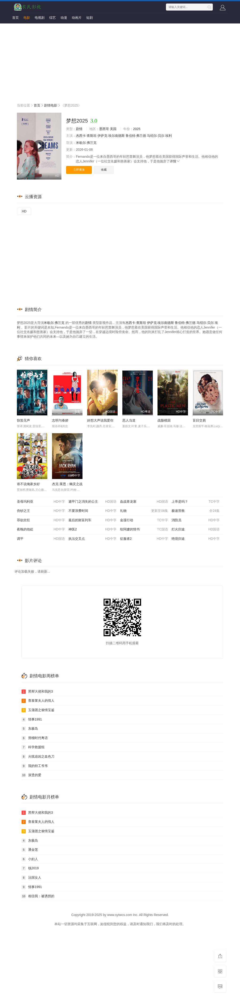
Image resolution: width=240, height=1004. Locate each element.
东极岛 (30, 729)
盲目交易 (199, 420)
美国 (113, 129)
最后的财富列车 (92, 520)
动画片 (77, 17)
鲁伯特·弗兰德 (136, 136)
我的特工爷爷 (35, 766)
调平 (41, 538)
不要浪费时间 (92, 511)
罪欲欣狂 (41, 520)
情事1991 (32, 719)
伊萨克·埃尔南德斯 (111, 136)
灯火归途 (196, 529)
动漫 (63, 17)
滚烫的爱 (31, 775)
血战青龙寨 (144, 501)
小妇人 (30, 859)
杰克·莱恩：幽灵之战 (67, 484)
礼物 (144, 511)
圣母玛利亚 (41, 501)
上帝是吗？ (196, 501)
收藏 (104, 169)
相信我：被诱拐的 (38, 896)
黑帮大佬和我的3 (37, 692)
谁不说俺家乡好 (28, 484)
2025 (136, 129)
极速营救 (196, 511)
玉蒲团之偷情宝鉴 (38, 710)
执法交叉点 (92, 538)
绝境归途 (196, 538)
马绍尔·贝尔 (155, 136)
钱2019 (30, 868)
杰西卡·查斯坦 (86, 136)
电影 (26, 17)
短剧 (89, 17)
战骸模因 (164, 420)
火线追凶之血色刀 (38, 757)
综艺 (52, 17)
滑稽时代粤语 (35, 738)
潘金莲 (30, 850)
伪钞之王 (41, 511)
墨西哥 (104, 129)
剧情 (79, 129)
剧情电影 (50, 105)
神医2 (92, 529)
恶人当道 (128, 420)
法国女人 (31, 878)
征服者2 (144, 538)
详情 (175, 161)
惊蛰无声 (23, 420)
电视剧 (40, 17)
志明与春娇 (60, 420)
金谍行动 (144, 520)
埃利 (168, 136)
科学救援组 (33, 747)
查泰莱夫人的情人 (38, 701)
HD (24, 211)
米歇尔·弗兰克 (86, 143)
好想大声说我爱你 (100, 420)
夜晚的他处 (41, 529)
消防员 (196, 520)
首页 (15, 17)
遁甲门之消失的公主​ (92, 501)
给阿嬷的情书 (144, 529)
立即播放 (79, 169)
